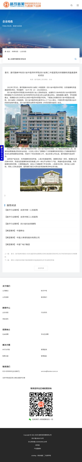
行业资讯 (44, 312)
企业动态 (5, 312)
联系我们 (44, 297)
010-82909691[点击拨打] (11, 371)
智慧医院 (44, 349)
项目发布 (5, 319)
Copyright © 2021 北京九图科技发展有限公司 (37, 435)
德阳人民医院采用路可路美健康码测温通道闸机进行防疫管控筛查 (32, 260)
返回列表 (41, 268)
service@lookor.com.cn (49, 371)
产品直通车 (37, 448)
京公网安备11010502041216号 (37, 441)
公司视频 (5, 297)
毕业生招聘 (44, 334)
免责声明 (48, 455)
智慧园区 (44, 356)
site (32, 455)
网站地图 (40, 455)
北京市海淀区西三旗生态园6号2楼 (13, 378)
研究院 (37, 445)
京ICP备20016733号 (37, 438)
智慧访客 (5, 356)
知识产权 (44, 290)
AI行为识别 (6, 349)
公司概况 (5, 290)
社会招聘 (5, 334)
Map (35, 455)
